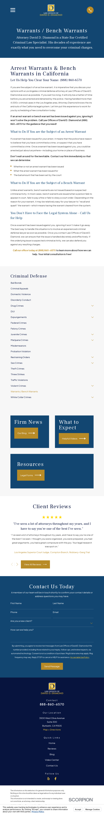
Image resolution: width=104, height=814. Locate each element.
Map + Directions (52, 729)
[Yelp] (48, 778)
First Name (16, 603)
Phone (13, 612)
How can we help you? (22, 629)
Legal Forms (30, 475)
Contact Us (52, 765)
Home (52, 743)
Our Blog (26, 433)
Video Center (52, 759)
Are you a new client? (21, 621)
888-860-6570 (52, 704)
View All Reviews (35, 564)
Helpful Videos (74, 438)
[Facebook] (55, 778)
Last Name (58, 603)
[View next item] (17, 564)
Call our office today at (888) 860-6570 (34, 250)
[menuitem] (52, 283)
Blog (52, 754)
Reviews (52, 748)
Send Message (52, 666)
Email (55, 612)
